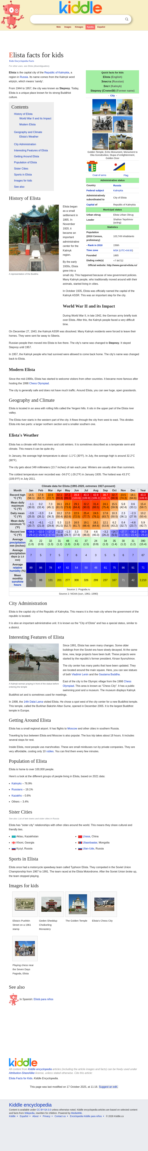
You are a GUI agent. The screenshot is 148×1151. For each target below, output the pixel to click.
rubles (50, 751)
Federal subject (95, 190)
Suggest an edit (108, 1086)
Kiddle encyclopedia (40, 1069)
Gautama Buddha (109, 674)
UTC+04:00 (126, 250)
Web (58, 27)
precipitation (18, 542)
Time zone (92, 250)
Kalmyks (17, 783)
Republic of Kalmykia (56, 72)
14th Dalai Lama (33, 701)
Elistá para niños (43, 999)
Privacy (46, 1116)
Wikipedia (29, 1113)
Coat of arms (99, 175)
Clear (120, 19)
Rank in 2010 (95, 245)
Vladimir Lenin (80, 674)
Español (101, 27)
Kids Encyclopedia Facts (21, 61)
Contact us (60, 1116)
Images (67, 27)
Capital (90, 204)
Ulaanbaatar (90, 842)
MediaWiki (76, 1113)
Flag (126, 175)
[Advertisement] (64, 40)
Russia (117, 185)
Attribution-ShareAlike (22, 1073)
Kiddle (12, 1116)
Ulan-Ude (88, 848)
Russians (17, 789)
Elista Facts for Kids (20, 1078)
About (35, 1116)
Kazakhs (17, 795)
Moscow (72, 728)
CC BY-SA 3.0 (44, 1109)
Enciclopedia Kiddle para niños (86, 1116)
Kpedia (90, 27)
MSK (115, 250)
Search (127, 19)
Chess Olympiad (39, 383)
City (112, 95)
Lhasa (86, 836)
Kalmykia (118, 190)
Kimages (79, 27)
